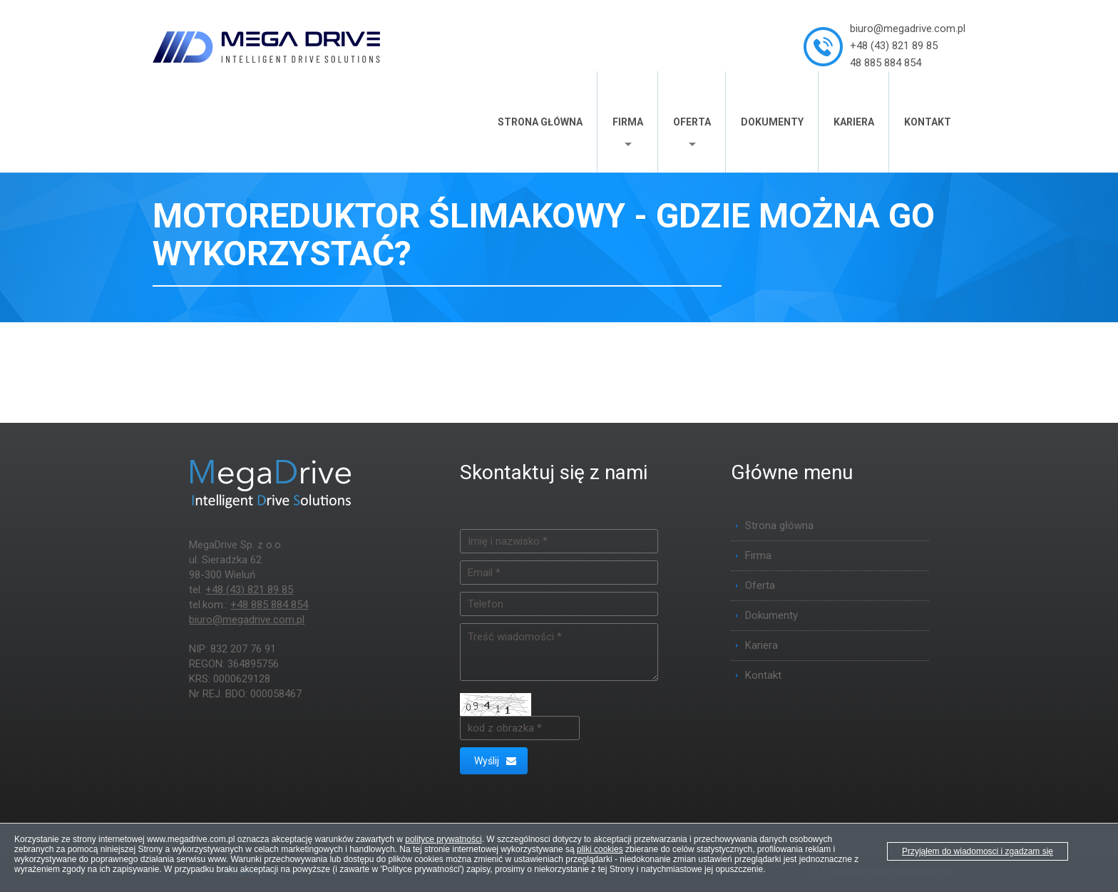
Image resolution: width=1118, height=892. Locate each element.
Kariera (854, 122)
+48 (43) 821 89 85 (894, 45)
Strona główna (540, 122)
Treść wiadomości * (558, 652)
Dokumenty (772, 122)
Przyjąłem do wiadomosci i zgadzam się (977, 851)
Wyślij (495, 761)
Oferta (692, 122)
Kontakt (927, 122)
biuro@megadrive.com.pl (907, 28)
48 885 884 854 (885, 62)
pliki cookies (600, 849)
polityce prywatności (443, 839)
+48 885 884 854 (269, 604)
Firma (627, 122)
